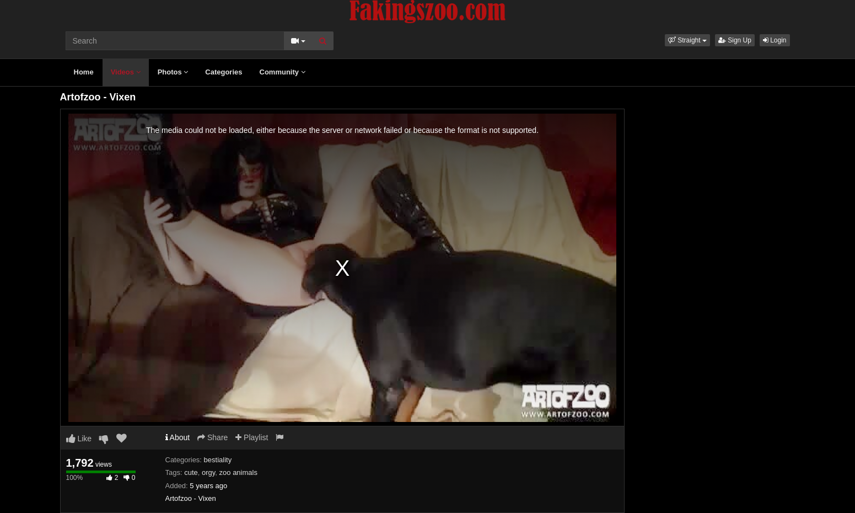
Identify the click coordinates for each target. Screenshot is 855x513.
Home (84, 72)
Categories (223, 72)
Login (775, 40)
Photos (173, 72)
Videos (126, 72)
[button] (687, 40)
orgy (208, 472)
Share (212, 437)
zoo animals (238, 472)
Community (282, 72)
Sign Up (734, 40)
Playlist (251, 437)
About (177, 437)
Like (79, 438)
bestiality (218, 460)
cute (191, 472)
